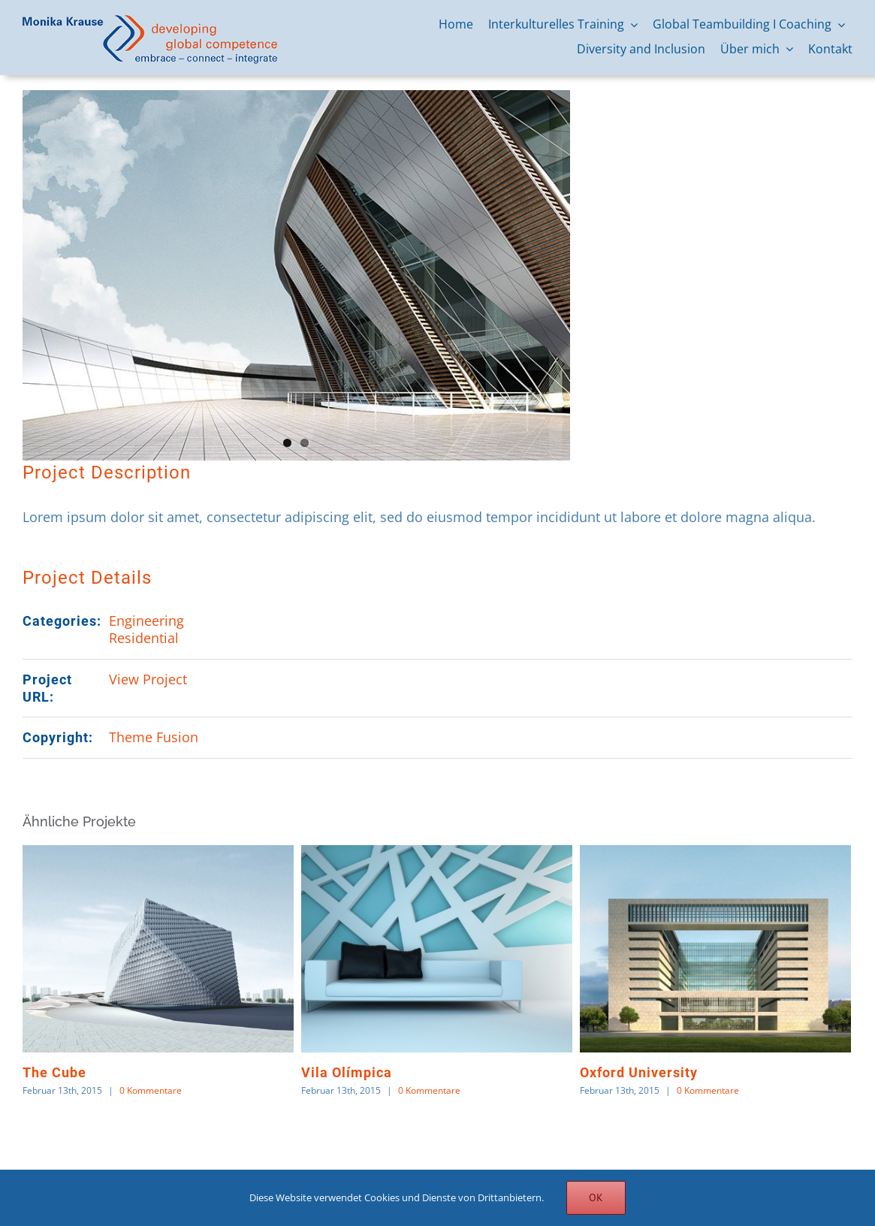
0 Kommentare (150, 1090)
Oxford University (639, 1072)
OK (596, 1197)
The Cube (54, 1072)
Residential (144, 638)
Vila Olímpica (346, 1072)
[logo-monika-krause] (150, 22)
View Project (148, 679)
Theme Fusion (153, 737)
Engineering (146, 620)
